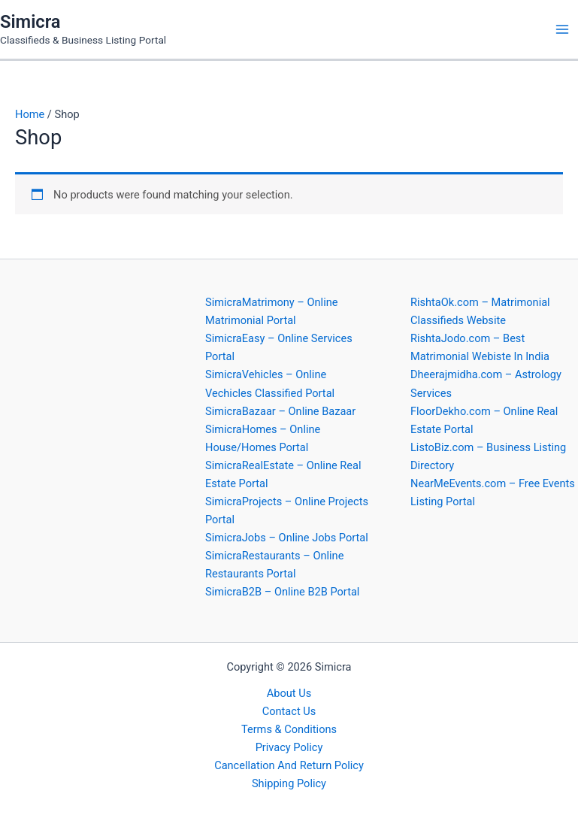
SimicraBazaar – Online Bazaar (280, 411)
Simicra (30, 21)
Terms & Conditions (289, 729)
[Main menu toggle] (562, 29)
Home (29, 114)
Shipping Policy (289, 783)
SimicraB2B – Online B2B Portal (282, 591)
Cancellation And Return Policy (289, 765)
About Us (289, 693)
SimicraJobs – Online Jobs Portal (286, 537)
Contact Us (289, 711)
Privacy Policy (289, 747)
